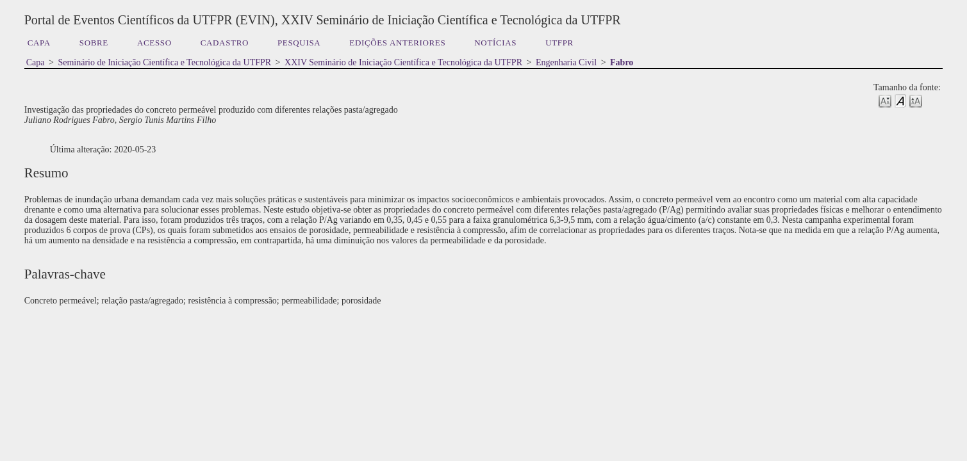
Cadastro (225, 42)
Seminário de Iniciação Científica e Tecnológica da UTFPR (164, 62)
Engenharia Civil (566, 62)
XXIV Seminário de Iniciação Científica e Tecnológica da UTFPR (403, 62)
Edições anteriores (397, 42)
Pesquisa (298, 42)
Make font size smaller (885, 100)
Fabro (621, 62)
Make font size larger (915, 100)
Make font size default (900, 100)
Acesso (154, 42)
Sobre (93, 42)
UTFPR (559, 42)
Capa (39, 42)
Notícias (495, 42)
